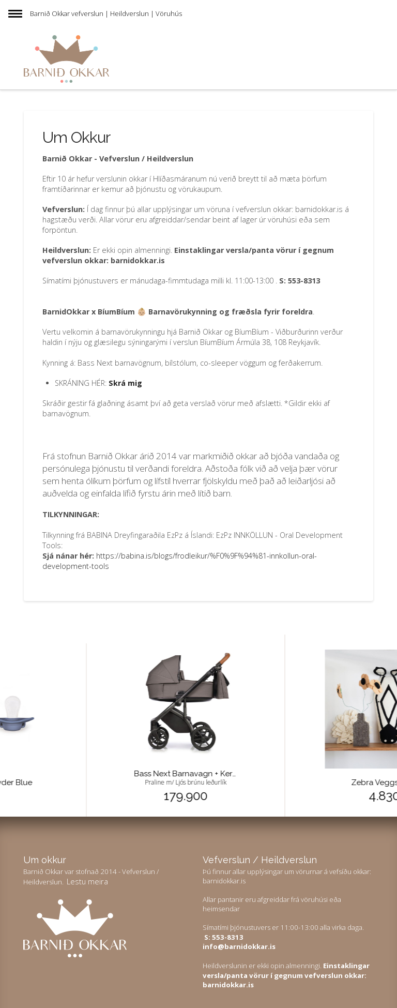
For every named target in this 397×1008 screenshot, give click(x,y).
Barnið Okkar (50, 13)
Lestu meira (87, 881)
